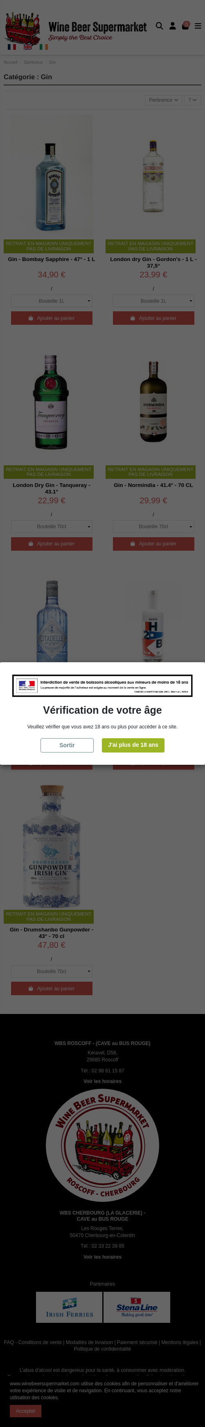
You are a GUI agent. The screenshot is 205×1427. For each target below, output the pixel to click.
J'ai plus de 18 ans (133, 744)
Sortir (66, 745)
